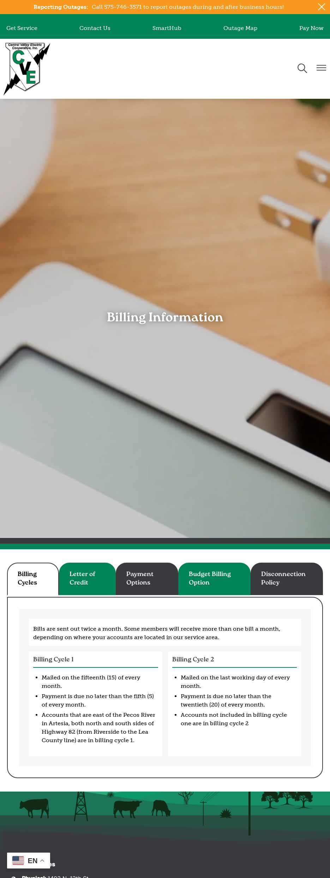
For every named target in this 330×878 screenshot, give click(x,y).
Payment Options (140, 578)
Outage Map (240, 28)
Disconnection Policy (283, 578)
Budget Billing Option (210, 578)
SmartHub (166, 28)
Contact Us (94, 28)
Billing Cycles (27, 578)
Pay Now (311, 28)
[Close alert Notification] (322, 7)
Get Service (21, 28)
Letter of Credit (82, 578)
